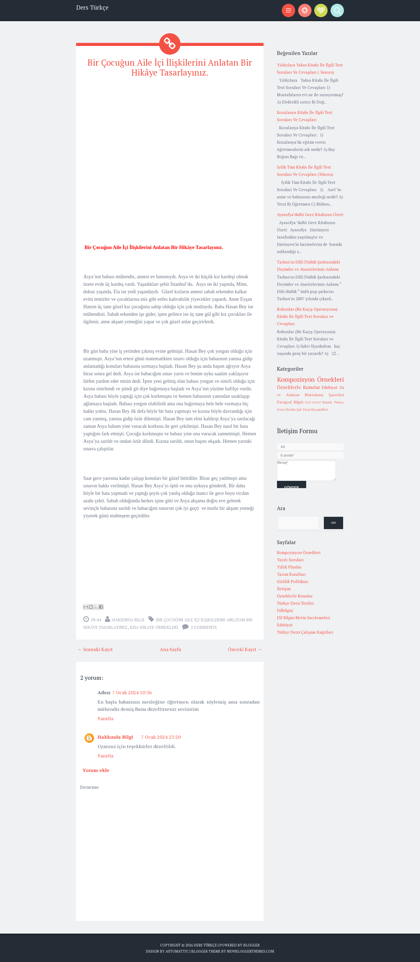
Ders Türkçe (92, 7)
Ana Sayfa (170, 649)
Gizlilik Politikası (292, 581)
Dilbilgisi (285, 610)
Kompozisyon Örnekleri (310, 379)
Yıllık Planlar (289, 567)
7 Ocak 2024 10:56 (132, 692)
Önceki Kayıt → (245, 649)
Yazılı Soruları (290, 559)
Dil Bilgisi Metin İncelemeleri (303, 617)
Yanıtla (105, 718)
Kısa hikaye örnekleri (154, 627)
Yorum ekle (95, 770)
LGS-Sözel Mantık (318, 402)
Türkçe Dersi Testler (295, 603)
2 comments (204, 627)
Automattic (177, 951)
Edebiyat (330, 387)
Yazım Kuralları (291, 574)
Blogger (251, 945)
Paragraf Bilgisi (290, 402)
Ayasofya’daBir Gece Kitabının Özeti (310, 214)
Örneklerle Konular (298, 387)
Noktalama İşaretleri (324, 394)
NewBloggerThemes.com (250, 951)
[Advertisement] (169, 120)
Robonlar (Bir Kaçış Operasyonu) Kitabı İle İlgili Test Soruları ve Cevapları (307, 316)
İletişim (284, 588)
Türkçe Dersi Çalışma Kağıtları (305, 632)
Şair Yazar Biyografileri (312, 409)
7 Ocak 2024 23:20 (161, 737)
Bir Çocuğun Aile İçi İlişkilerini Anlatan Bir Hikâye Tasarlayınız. (170, 67)
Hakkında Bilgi (128, 619)
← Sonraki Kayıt (95, 649)
